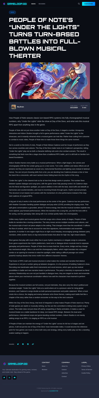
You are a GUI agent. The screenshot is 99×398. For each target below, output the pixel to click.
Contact (64, 376)
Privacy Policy (86, 366)
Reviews (42, 4)
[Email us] (15, 378)
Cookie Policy (86, 373)
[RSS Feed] (9, 378)
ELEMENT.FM (54, 391)
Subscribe (88, 4)
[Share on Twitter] (18, 344)
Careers (64, 369)
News (33, 4)
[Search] (79, 4)
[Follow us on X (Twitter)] (4, 378)
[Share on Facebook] (23, 344)
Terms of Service (87, 369)
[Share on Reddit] (28, 344)
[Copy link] (33, 344)
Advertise (65, 373)
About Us (65, 366)
